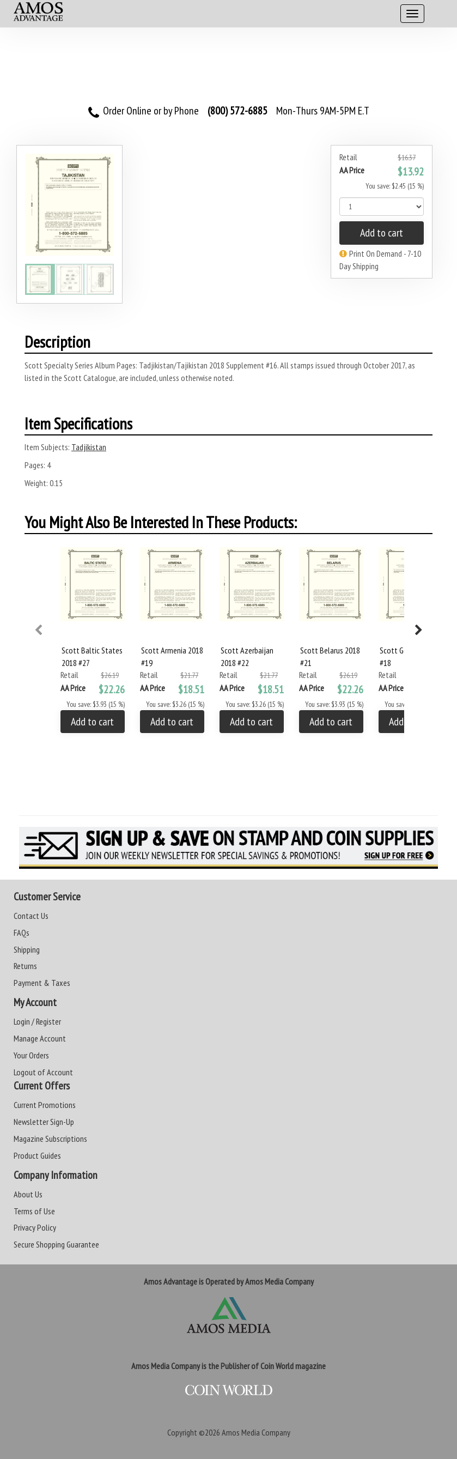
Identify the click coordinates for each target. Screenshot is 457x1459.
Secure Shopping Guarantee (56, 1244)
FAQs (21, 932)
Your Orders (31, 1055)
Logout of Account (43, 1072)
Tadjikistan (88, 446)
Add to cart (381, 233)
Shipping (27, 949)
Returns (25, 965)
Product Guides (37, 1155)
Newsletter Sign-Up (44, 1121)
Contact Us (31, 915)
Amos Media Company (256, 1432)
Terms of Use (34, 1211)
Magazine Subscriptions (50, 1138)
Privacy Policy (35, 1227)
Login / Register (37, 1021)
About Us (28, 1194)
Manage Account (40, 1038)
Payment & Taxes (42, 982)
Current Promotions (45, 1104)
